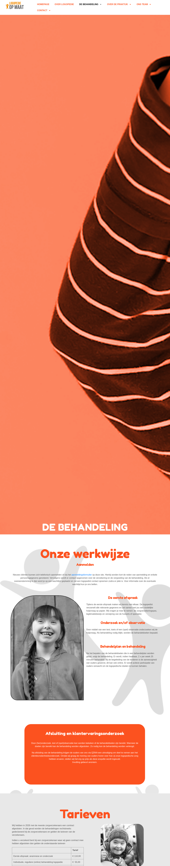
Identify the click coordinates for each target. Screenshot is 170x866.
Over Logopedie (64, 4)
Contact (44, 10)
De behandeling (90, 4)
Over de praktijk (119, 4)
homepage (43, 4)
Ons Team (144, 4)
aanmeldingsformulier (81, 575)
